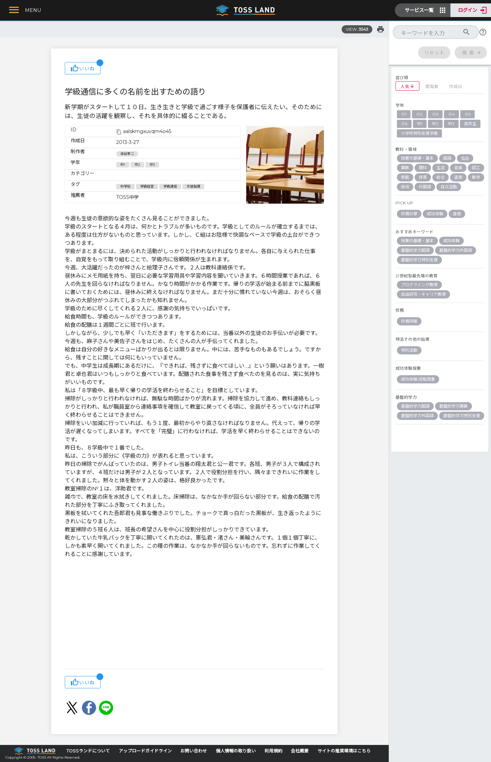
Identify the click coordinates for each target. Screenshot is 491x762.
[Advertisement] (194, 614)
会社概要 (300, 750)
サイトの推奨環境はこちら (344, 750)
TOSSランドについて (88, 750)
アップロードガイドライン (145, 750)
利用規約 (273, 750)
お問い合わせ (193, 750)
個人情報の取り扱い (236, 750)
